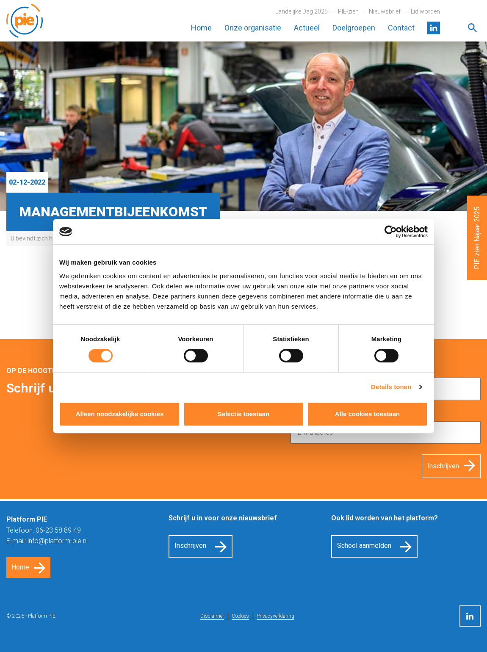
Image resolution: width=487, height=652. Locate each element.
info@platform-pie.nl (58, 541)
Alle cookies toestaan (367, 413)
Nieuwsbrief (385, 11)
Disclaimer (212, 616)
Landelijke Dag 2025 (301, 11)
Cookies (240, 616)
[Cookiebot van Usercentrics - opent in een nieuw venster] (391, 231)
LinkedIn (433, 28)
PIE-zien (348, 11)
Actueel (307, 27)
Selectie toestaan (244, 413)
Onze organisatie (252, 27)
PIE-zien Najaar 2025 (477, 238)
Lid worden (425, 11)
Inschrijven (443, 466)
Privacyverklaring (275, 616)
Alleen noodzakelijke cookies (120, 413)
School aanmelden (364, 545)
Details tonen (391, 386)
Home (201, 27)
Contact (401, 27)
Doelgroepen (353, 27)
